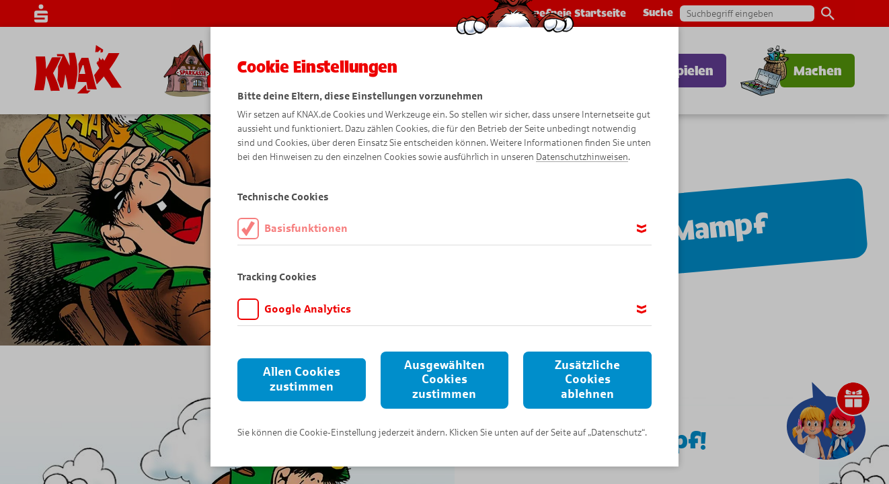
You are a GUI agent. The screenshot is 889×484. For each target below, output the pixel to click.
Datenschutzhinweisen (582, 157)
